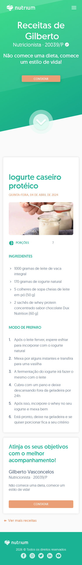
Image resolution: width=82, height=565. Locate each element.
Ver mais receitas (20, 520)
